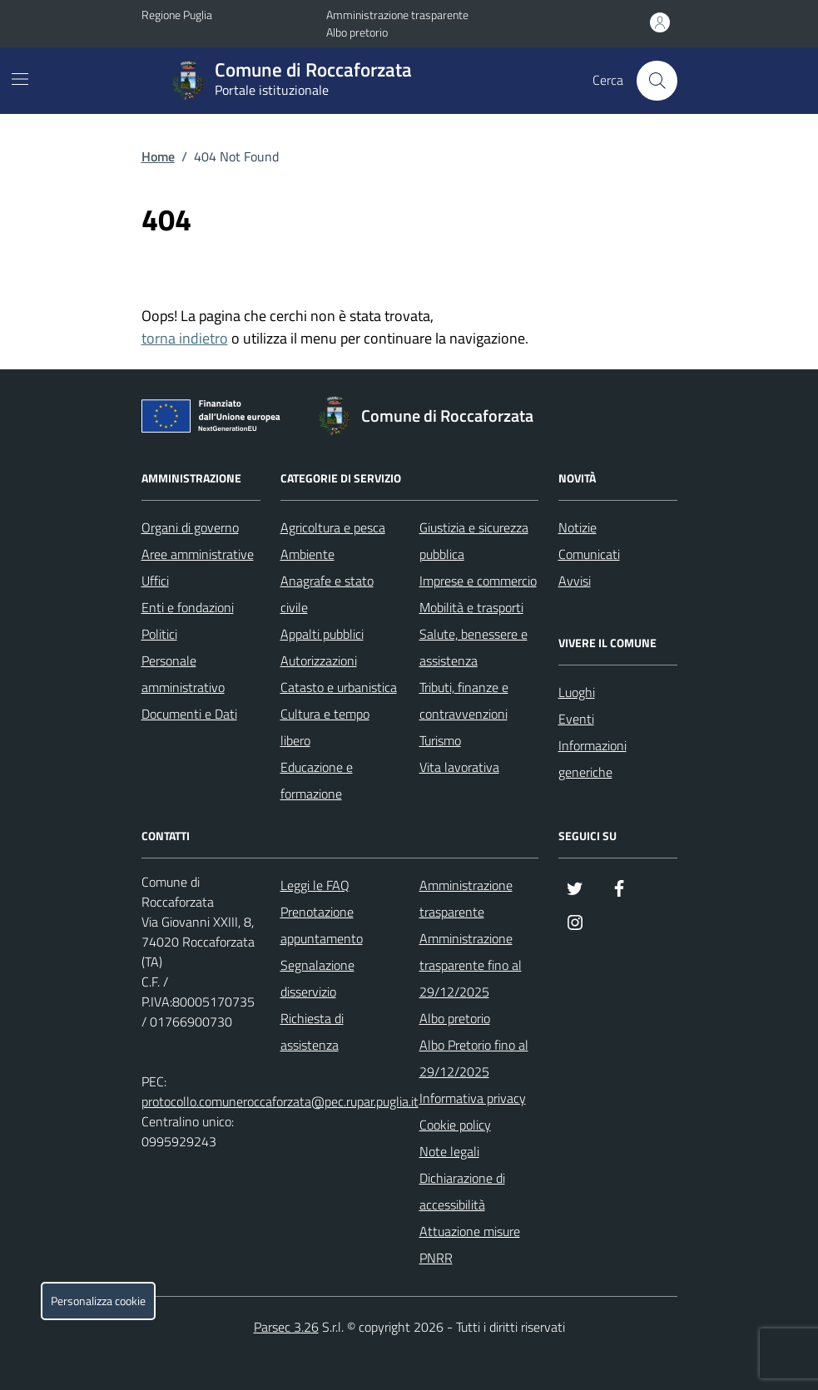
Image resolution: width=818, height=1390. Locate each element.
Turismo (440, 740)
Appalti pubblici (322, 634)
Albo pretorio (357, 32)
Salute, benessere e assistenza (473, 647)
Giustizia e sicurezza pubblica (473, 540)
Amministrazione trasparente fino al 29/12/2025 (470, 965)
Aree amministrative (197, 554)
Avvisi (574, 581)
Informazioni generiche (592, 758)
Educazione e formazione (316, 780)
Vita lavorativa (459, 767)
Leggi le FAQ (315, 885)
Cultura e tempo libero (324, 727)
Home (158, 156)
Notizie (577, 527)
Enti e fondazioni (187, 607)
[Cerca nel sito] (657, 81)
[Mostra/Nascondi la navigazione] (20, 79)
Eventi (576, 719)
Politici (159, 634)
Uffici (155, 581)
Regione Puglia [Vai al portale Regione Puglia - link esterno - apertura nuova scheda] (176, 14)
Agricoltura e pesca (332, 527)
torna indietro (184, 338)
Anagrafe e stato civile (327, 594)
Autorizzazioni (318, 660)
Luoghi (576, 692)
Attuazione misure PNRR (469, 1244)
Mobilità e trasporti (471, 607)
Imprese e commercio (478, 581)
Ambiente (307, 554)
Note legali (449, 1151)
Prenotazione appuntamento (321, 925)
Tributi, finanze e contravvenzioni (463, 700)
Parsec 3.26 (286, 1327)
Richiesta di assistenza (312, 1031)
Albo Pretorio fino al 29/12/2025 (473, 1058)
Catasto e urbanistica (338, 687)
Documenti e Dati (189, 714)
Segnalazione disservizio (317, 978)
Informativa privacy (472, 1098)
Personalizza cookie (98, 1301)
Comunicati (589, 554)
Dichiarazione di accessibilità (462, 1191)
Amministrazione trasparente (397, 14)
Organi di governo (190, 527)
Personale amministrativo (183, 673)
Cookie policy (455, 1125)
